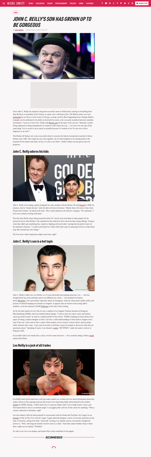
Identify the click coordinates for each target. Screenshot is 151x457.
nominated (17, 117)
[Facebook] (102, 3)
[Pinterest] (117, 3)
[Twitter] (114, 3)
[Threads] (129, 3)
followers (44, 306)
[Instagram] (110, 3)
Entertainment (61, 3)
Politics (73, 3)
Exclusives (40, 3)
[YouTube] (106, 3)
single (55, 328)
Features (89, 3)
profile (15, 405)
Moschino (21, 301)
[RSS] (132, 3)
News (31, 3)
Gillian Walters (19, 30)
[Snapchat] (125, 3)
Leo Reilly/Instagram (87, 393)
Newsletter (141, 3)
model (91, 336)
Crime (81, 3)
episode (16, 418)
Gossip (49, 3)
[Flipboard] (121, 3)
